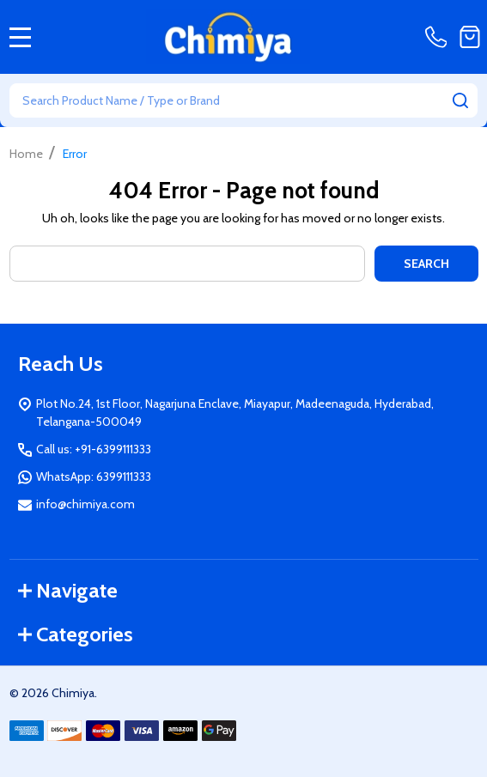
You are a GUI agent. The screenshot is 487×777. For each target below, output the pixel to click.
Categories (75, 634)
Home (26, 153)
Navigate (68, 590)
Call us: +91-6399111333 (93, 449)
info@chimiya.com (85, 504)
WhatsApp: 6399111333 (93, 476)
